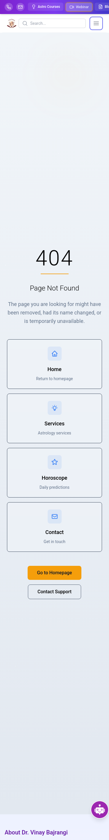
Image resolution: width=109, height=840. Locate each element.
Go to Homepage (54, 572)
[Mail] (20, 7)
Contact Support (54, 591)
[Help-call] (9, 7)
